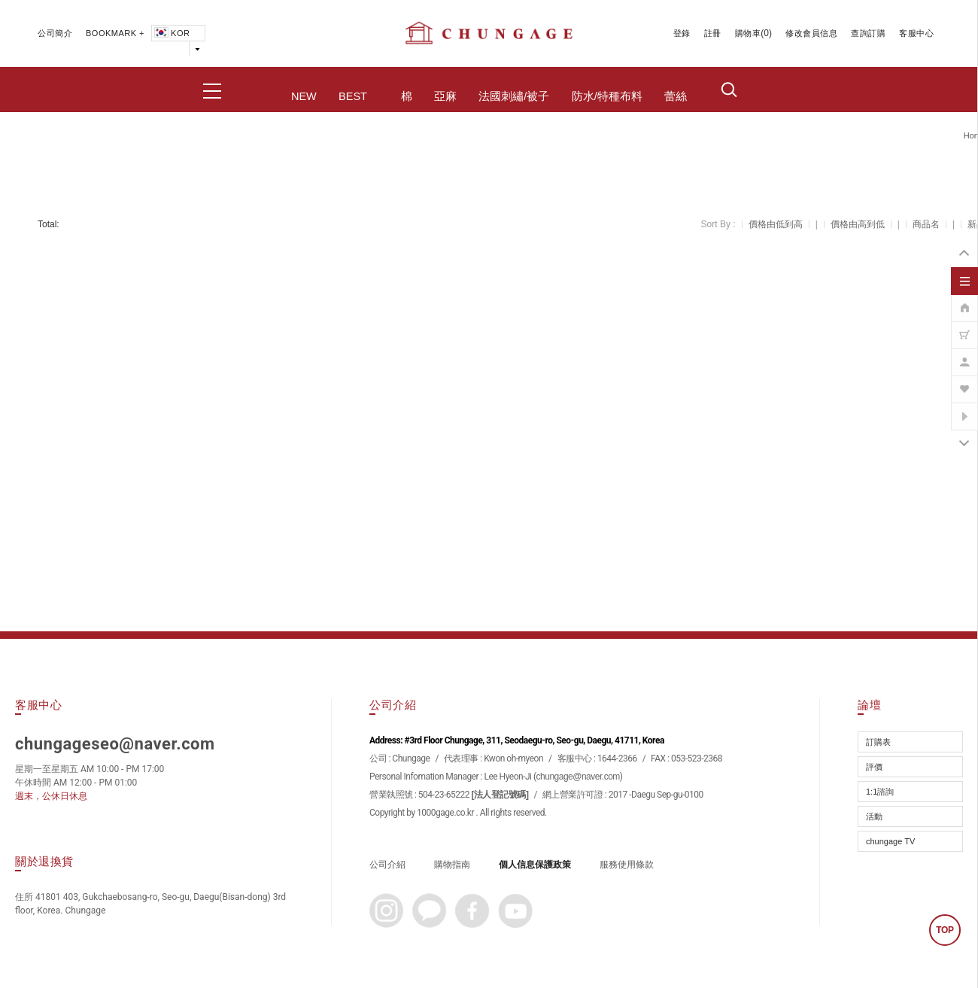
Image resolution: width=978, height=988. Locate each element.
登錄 (682, 33)
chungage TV (890, 841)
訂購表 (878, 741)
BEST (353, 96)
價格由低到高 (776, 224)
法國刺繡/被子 (513, 96)
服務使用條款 (627, 864)
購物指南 (452, 864)
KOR (171, 33)
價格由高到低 (858, 224)
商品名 (926, 224)
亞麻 (445, 96)
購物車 (748, 33)
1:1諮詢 (880, 791)
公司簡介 (55, 33)
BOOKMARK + (115, 33)
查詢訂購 (868, 33)
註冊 (712, 33)
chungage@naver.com (578, 776)
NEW (304, 96)
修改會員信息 (811, 33)
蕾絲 (675, 96)
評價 (874, 766)
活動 (874, 816)
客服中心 (916, 33)
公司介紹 (387, 864)
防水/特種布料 (607, 96)
